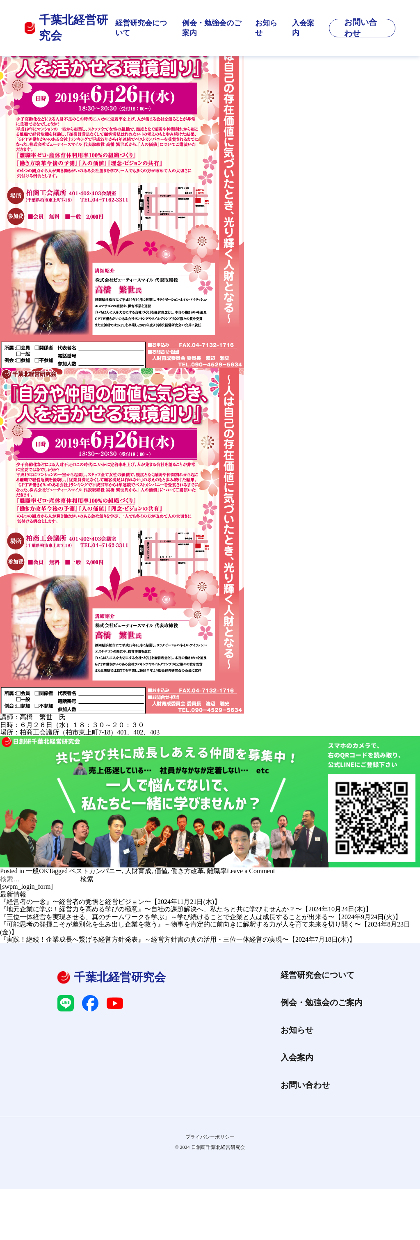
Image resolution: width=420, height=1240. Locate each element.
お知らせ (266, 28)
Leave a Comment (251, 870)
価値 (161, 870)
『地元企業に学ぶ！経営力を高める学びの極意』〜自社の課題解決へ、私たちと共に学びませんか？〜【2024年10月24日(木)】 (186, 909)
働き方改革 (187, 870)
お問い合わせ (305, 1084)
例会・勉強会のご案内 (211, 28)
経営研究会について (141, 28)
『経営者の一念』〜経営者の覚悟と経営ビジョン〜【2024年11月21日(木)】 (110, 901)
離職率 (217, 870)
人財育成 (138, 870)
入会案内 (303, 28)
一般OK (37, 870)
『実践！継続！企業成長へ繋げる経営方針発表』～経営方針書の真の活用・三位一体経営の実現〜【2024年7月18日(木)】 (178, 939)
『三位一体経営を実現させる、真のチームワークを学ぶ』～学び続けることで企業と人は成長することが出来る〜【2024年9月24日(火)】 (201, 916)
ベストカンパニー (95, 870)
